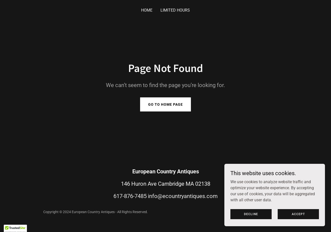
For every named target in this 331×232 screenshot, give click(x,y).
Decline (251, 214)
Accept (298, 214)
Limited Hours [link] (175, 10)
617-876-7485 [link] (130, 196)
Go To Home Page (165, 104)
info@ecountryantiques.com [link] (183, 196)
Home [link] (146, 10)
